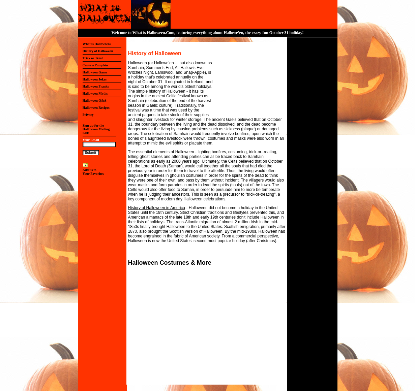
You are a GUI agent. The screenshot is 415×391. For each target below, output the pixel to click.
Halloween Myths (95, 93)
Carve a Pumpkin (95, 65)
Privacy (88, 115)
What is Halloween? (97, 44)
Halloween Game (95, 72)
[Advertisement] (247, 80)
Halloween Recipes (96, 107)
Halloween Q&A (95, 100)
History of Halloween (98, 51)
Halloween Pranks (96, 86)
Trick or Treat (93, 58)
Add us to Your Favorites (93, 171)
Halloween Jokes (95, 79)
